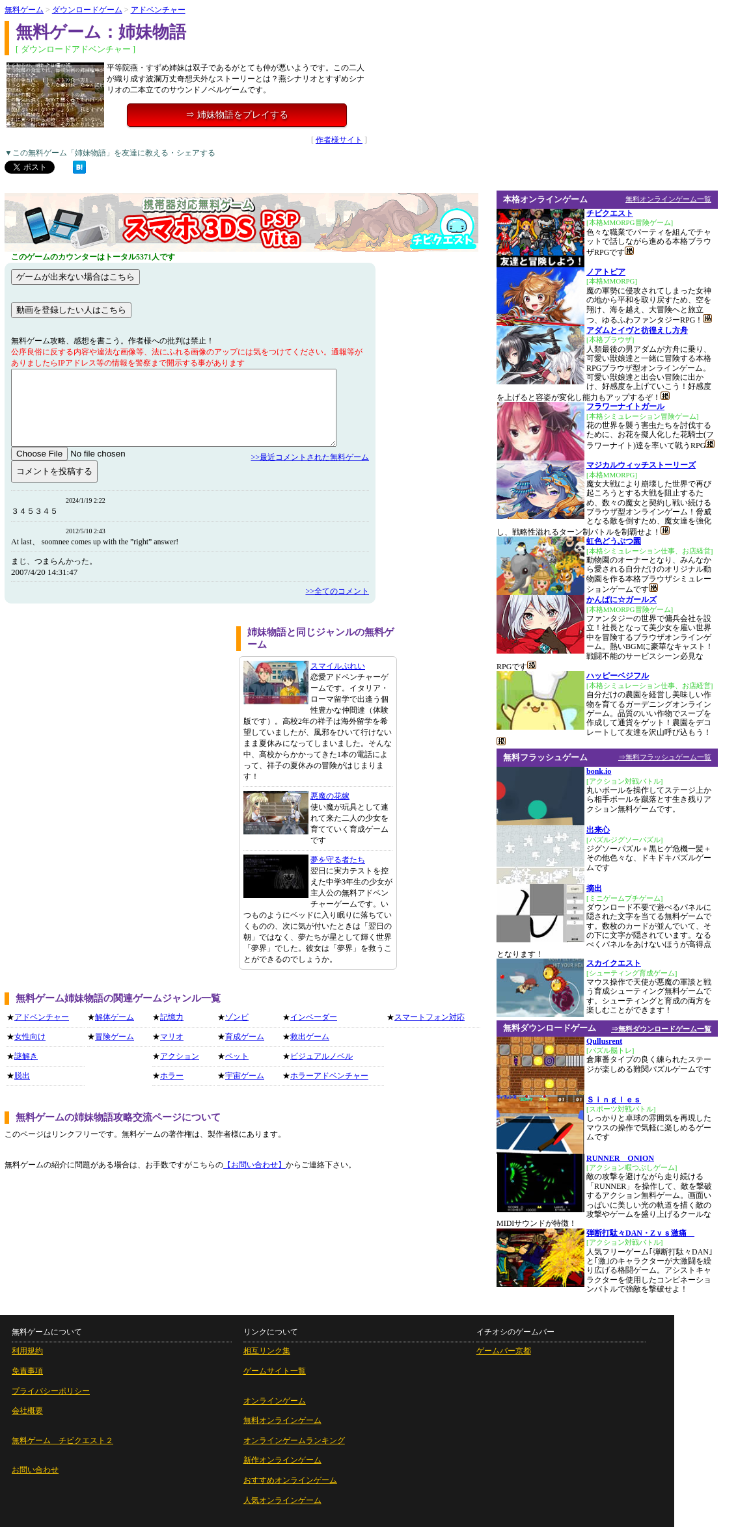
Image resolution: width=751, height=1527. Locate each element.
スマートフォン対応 (429, 1017)
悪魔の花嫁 (329, 796)
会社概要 (27, 1410)
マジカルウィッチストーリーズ (641, 465)
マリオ (172, 1036)
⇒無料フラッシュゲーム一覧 (664, 757)
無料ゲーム (24, 9)
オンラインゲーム (274, 1400)
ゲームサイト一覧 (274, 1370)
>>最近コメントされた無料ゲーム (310, 457)
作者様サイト (339, 139)
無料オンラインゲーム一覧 (668, 199)
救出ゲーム (309, 1036)
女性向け (30, 1036)
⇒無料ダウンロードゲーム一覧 (661, 1029)
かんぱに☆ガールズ (621, 599)
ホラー (172, 1075)
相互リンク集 (266, 1350)
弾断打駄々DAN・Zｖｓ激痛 (640, 1233)
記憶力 (172, 1017)
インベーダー (313, 1017)
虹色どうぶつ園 (613, 541)
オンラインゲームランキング (294, 1440)
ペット (237, 1056)
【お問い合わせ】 (254, 1164)
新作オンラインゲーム (282, 1460)
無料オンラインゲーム (282, 1420)
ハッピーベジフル (617, 675)
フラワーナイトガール (625, 406)
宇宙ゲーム (244, 1075)
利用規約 (27, 1350)
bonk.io (598, 771)
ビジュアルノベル (321, 1056)
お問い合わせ (35, 1469)
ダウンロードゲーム (87, 9)
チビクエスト (609, 213)
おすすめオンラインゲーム (290, 1480)
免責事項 (27, 1370)
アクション (179, 1056)
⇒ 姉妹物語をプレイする (236, 115)
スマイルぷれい (337, 666)
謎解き (26, 1056)
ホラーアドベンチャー (329, 1075)
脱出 (22, 1075)
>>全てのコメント (337, 591)
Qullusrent (604, 1041)
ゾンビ (237, 1017)
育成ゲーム (244, 1036)
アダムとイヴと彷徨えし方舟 (637, 330)
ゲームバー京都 (503, 1350)
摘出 (594, 888)
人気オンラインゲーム (282, 1500)
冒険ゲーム (114, 1036)
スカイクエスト (613, 963)
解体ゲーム (114, 1017)
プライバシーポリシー (51, 1391)
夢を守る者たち (337, 859)
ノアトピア (605, 271)
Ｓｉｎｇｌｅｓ (613, 1099)
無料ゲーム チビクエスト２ (62, 1440)
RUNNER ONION (620, 1158)
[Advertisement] (116, 717)
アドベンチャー (158, 9)
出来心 (598, 829)
